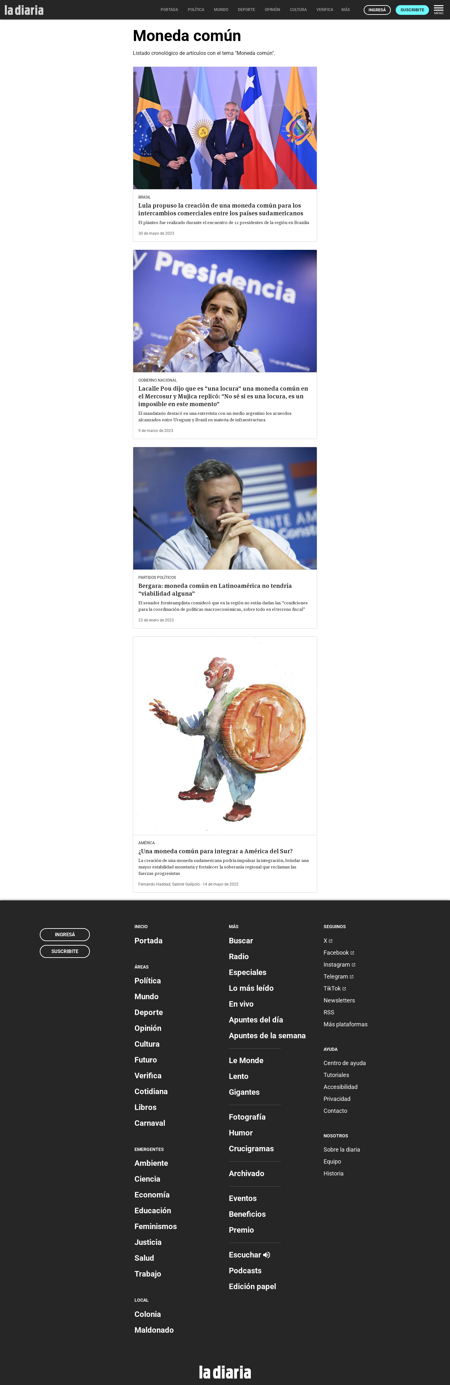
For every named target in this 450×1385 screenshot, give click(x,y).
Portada (148, 940)
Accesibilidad (341, 1086)
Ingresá (377, 9)
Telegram (339, 976)
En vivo (241, 1004)
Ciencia (147, 1179)
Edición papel (252, 1286)
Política (147, 980)
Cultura (147, 1044)
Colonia (147, 1314)
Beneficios (247, 1214)
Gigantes (244, 1092)
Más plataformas (346, 1024)
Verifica (148, 1075)
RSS (329, 1012)
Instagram (340, 964)
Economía (152, 1194)
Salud (144, 1258)
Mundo (146, 996)
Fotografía (247, 1117)
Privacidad (337, 1098)
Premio (241, 1230)
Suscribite (412, 9)
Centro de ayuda (345, 1063)
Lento (239, 1076)
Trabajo (147, 1273)
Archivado (246, 1173)
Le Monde (246, 1060)
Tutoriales (336, 1075)
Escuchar (249, 1254)
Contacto (335, 1110)
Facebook (339, 952)
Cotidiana (151, 1091)
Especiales (247, 972)
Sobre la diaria (342, 1149)
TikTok (335, 988)
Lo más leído (251, 988)
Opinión (147, 1028)
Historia (334, 1173)
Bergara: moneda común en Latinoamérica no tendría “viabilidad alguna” (215, 590)
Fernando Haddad (154, 884)
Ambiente (151, 1163)
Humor (241, 1132)
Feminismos (155, 1226)
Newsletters (339, 1000)
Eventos (243, 1198)
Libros (145, 1107)
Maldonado (154, 1330)
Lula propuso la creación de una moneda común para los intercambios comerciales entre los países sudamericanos (220, 209)
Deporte (148, 1012)
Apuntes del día (256, 1019)
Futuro (145, 1059)
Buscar (241, 940)
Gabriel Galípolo (186, 884)
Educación (152, 1210)
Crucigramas (251, 1148)
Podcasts (245, 1270)
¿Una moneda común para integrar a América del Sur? (215, 851)
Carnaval (149, 1123)
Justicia (148, 1242)
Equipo (332, 1161)
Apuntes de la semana (267, 1035)
